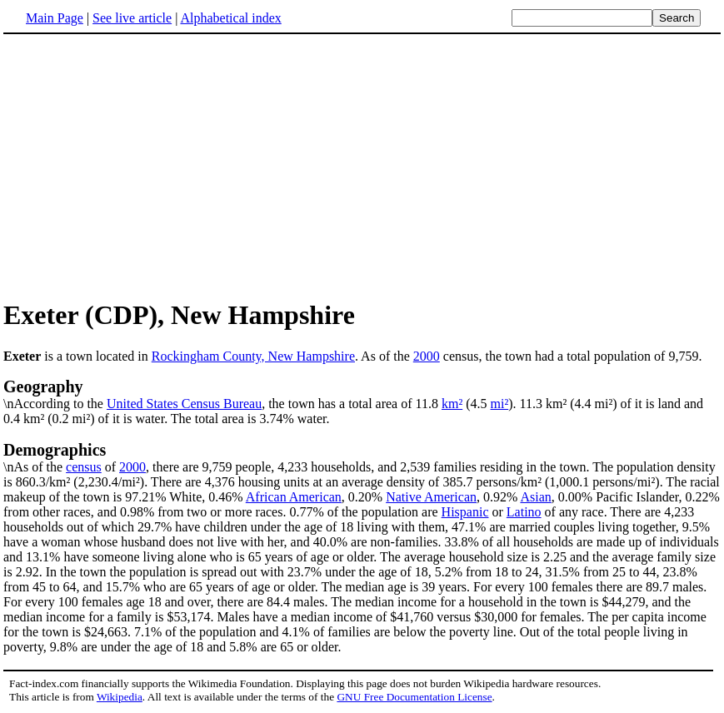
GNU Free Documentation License (414, 697)
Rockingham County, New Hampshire (253, 356)
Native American (431, 497)
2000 (426, 356)
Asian (535, 497)
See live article (132, 18)
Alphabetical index (230, 18)
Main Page (54, 18)
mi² (500, 403)
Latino (524, 512)
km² (452, 403)
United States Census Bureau (184, 403)
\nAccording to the (362, 394)
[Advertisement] (362, 165)
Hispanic (465, 512)
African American (294, 497)
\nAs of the (362, 457)
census (84, 467)
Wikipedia (119, 697)
